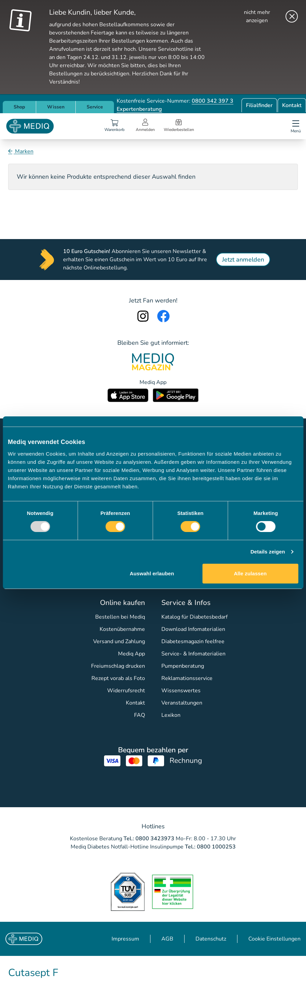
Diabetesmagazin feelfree (192, 641)
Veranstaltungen (181, 703)
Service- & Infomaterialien (193, 653)
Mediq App (131, 653)
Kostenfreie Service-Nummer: (175, 101)
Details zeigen (267, 552)
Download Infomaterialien (193, 629)
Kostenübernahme (122, 629)
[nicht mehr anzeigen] (265, 16)
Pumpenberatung (182, 666)
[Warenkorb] (114, 126)
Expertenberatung (139, 109)
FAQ (139, 715)
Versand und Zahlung (119, 641)
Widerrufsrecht (126, 690)
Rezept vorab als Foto (118, 678)
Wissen (55, 107)
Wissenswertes (181, 690)
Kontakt (292, 105)
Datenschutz (210, 939)
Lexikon (170, 715)
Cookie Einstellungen (274, 939)
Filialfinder (259, 105)
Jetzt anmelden (243, 259)
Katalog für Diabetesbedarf (194, 617)
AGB (167, 939)
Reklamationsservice (187, 678)
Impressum (125, 939)
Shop (19, 107)
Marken (23, 151)
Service (95, 107)
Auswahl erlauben (152, 573)
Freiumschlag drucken (118, 666)
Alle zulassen (250, 573)
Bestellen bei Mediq (120, 617)
